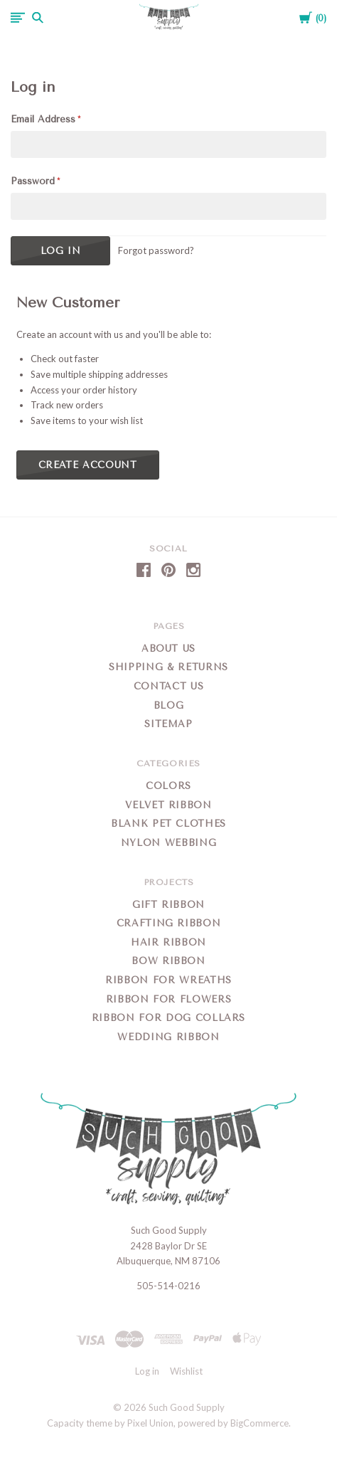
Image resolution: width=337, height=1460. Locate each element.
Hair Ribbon (168, 942)
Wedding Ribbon (168, 1037)
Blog (169, 705)
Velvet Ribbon (168, 805)
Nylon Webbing (168, 842)
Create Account (87, 465)
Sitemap (168, 724)
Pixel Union (150, 1423)
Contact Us (169, 686)
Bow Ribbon (168, 961)
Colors (168, 786)
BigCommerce (259, 1423)
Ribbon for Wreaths (168, 980)
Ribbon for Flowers (169, 999)
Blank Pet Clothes (168, 823)
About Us (168, 648)
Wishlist (186, 1371)
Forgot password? (156, 250)
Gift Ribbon (168, 904)
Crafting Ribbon (169, 923)
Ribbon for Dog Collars (168, 1017)
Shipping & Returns (168, 667)
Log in (147, 1371)
